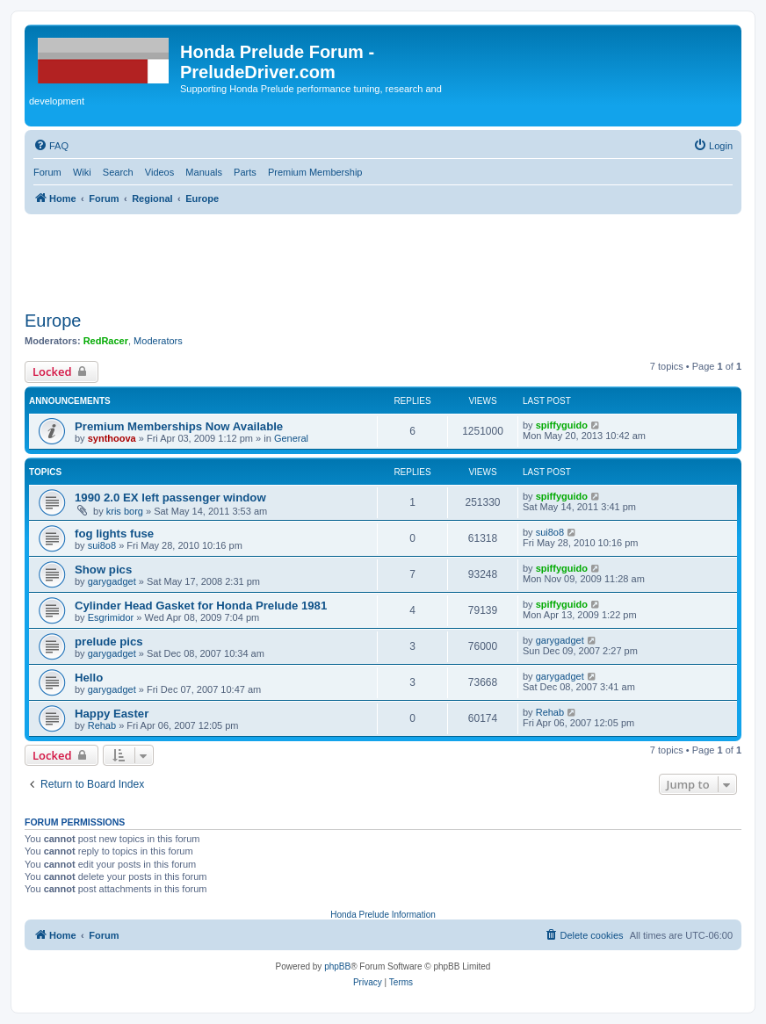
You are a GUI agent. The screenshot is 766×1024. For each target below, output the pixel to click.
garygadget (112, 581)
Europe (53, 320)
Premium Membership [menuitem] (315, 172)
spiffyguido (562, 425)
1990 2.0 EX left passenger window (170, 497)
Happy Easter (111, 713)
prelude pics (109, 641)
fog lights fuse (114, 533)
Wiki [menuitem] (82, 172)
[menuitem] (51, 145)
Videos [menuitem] (159, 172)
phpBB (337, 966)
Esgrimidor (111, 617)
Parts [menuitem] (245, 172)
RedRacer (105, 340)
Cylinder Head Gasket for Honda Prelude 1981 (201, 605)
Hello (89, 677)
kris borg (124, 511)
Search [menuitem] (118, 172)
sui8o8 (102, 545)
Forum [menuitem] (47, 172)
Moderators (158, 340)
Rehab (102, 725)
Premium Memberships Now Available (179, 426)
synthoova (112, 438)
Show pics (103, 569)
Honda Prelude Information (383, 914)
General (291, 438)
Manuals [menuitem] (203, 172)
